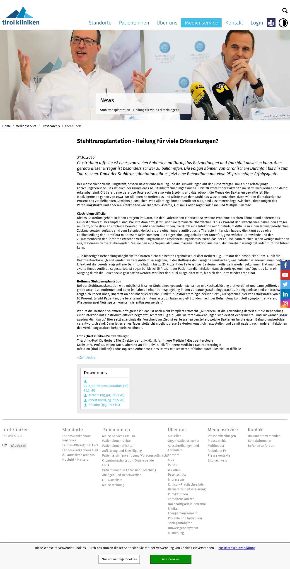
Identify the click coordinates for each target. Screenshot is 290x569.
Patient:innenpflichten (118, 446)
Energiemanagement (183, 513)
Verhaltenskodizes (181, 499)
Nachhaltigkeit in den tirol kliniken (187, 506)
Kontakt (234, 22)
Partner (173, 465)
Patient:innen (134, 22)
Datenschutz (177, 474)
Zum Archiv (87, 357)
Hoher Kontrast (283, 22)
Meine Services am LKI (118, 436)
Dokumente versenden (264, 436)
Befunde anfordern (261, 446)
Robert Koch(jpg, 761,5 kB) (106, 400)
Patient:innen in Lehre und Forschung (129, 470)
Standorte (100, 22)
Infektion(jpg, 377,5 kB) (104, 405)
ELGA (105, 465)
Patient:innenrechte (116, 441)
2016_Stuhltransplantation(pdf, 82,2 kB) (105, 388)
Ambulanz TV (217, 451)
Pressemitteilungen (222, 436)
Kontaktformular (259, 441)
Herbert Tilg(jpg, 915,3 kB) (106, 395)
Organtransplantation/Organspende (128, 460)
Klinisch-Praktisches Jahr (186, 484)
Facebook (285, 265)
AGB (171, 460)
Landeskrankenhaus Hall (80, 450)
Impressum (176, 479)
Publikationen (178, 494)
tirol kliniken (15, 429)
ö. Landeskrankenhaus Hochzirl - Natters (78, 457)
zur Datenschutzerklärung (237, 548)
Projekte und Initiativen (185, 518)
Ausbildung (176, 533)
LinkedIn (285, 294)
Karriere (173, 455)
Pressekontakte (219, 455)
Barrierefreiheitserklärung (186, 489)
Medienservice (201, 22)
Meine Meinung (113, 485)
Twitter (285, 284)
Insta (285, 303)
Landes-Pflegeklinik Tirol (80, 445)
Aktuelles (174, 436)
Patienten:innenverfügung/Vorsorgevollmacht (135, 455)
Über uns (167, 22)
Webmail (174, 470)
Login (257, 22)
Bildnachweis (217, 460)
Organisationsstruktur (183, 441)
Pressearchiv (50, 126)
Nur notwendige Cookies (119, 559)
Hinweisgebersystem (183, 528)
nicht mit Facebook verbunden (4, 445)
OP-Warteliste (112, 480)
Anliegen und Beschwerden (121, 475)
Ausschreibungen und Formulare (183, 448)
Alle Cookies (171, 559)
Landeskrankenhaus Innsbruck (76, 438)
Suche (285, 10)
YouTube (285, 275)
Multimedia (216, 446)
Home (6, 126)
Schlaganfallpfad (180, 523)
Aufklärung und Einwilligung (122, 451)
